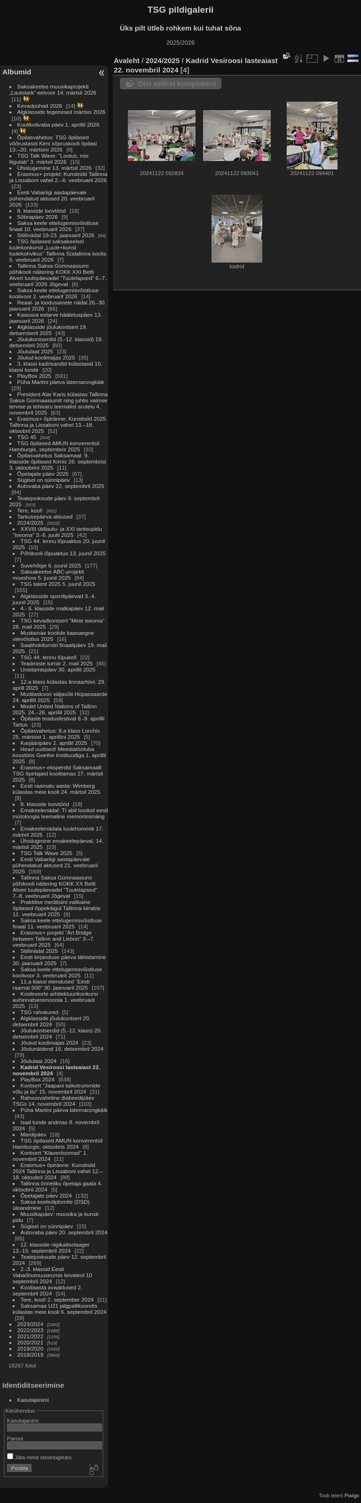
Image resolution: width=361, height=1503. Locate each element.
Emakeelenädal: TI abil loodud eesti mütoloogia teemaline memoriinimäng (60, 813)
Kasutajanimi (33, 1400)
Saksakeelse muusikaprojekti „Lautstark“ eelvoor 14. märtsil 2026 (52, 89)
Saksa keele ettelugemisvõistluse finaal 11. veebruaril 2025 (57, 923)
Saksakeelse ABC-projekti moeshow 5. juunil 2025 (48, 574)
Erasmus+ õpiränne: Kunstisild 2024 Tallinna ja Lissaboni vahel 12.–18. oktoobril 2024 (58, 1171)
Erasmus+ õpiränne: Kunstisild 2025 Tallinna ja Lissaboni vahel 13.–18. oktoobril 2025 (57, 425)
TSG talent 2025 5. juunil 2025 (58, 584)
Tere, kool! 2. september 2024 (57, 1299)
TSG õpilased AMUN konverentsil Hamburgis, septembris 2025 (54, 446)
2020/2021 (30, 1342)
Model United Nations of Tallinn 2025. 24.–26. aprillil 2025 (55, 709)
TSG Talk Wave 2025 (47, 853)
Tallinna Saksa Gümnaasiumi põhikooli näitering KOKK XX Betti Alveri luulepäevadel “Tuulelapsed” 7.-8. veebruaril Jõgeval (55, 886)
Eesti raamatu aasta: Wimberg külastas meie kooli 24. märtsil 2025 (56, 789)
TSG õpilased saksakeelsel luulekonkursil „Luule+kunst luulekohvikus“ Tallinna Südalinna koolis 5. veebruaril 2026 (57, 250)
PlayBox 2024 (38, 1079)
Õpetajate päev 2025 (43, 474)
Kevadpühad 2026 (40, 106)
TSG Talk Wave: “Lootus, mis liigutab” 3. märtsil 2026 (48, 158)
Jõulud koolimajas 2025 (46, 357)
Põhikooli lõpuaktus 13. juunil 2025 (63, 553)
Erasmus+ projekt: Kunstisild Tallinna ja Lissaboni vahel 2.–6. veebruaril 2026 (58, 177)
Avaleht (127, 60)
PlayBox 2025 (34, 376)
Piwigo (352, 1495)
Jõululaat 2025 (35, 351)
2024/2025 (30, 523)
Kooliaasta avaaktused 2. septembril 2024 (47, 1290)
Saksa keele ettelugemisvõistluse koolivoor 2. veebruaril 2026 (54, 293)
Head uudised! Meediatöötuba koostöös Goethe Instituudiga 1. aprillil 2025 (59, 755)
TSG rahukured (39, 1012)
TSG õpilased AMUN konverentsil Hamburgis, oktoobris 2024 (57, 1143)
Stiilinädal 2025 (39, 951)
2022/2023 (30, 1330)
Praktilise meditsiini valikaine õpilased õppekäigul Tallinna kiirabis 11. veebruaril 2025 (57, 908)
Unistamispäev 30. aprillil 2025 (58, 669)
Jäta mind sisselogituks (39, 1457)
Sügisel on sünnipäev (43, 480)
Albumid (16, 72)
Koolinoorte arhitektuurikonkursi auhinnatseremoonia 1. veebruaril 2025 (55, 1000)
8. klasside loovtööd (41, 211)
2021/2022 (30, 1336)
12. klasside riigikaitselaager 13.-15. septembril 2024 (51, 1247)
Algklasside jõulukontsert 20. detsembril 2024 (52, 1021)
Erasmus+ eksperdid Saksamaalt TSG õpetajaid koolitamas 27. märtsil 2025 (58, 773)
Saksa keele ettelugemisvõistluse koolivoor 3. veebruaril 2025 (57, 972)
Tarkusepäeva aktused (45, 516)
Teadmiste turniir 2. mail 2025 (57, 663)
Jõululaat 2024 (39, 1061)
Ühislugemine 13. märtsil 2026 (54, 168)
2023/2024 (30, 1324)
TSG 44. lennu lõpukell (49, 657)
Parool (15, 1438)
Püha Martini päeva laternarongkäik (60, 382)
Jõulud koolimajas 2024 (49, 1042)
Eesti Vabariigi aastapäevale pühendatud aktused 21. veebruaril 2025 (55, 865)
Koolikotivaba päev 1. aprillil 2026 (58, 124)
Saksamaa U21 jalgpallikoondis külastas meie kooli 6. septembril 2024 (59, 1309)
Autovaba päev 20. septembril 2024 (64, 1232)
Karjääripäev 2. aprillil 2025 (54, 743)
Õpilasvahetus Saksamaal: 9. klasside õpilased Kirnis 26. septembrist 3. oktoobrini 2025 (57, 461)
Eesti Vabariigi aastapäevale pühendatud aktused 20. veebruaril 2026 (51, 198)
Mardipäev (34, 1134)
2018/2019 (30, 1354)
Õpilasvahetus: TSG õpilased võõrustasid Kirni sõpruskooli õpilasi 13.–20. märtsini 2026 (53, 143)
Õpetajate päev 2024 (46, 1195)
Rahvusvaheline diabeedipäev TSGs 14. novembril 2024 (53, 1101)
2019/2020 (30, 1348)
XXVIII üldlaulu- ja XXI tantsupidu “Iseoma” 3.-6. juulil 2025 (57, 532)
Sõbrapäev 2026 (37, 217)
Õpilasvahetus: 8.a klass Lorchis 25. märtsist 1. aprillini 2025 (56, 734)
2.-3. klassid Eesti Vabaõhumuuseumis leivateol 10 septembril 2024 (52, 1275)
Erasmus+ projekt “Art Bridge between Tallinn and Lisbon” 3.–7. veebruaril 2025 (54, 938)
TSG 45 (27, 437)
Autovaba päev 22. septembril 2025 (60, 486)
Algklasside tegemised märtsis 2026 (61, 112)
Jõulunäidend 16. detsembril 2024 (62, 1049)
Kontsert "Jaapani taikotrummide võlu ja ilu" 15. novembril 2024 (56, 1088)
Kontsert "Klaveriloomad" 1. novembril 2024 (50, 1156)
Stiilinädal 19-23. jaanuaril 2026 (55, 235)
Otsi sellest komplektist (177, 84)
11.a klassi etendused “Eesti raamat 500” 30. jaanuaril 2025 (51, 984)
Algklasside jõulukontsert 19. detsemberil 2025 (48, 330)
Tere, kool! (30, 510)
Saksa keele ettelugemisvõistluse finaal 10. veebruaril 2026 (54, 226)
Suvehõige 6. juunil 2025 (51, 565)
